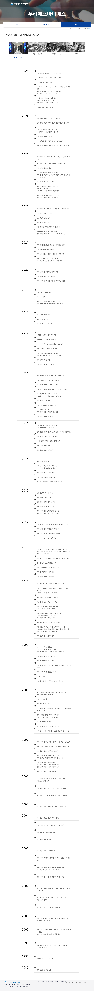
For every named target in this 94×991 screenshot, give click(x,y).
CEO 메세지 (46, 24)
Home (68, 29)
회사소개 (18, 24)
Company (74, 29)
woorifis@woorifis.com (30, 986)
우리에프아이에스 (82, 29)
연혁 (89, 29)
